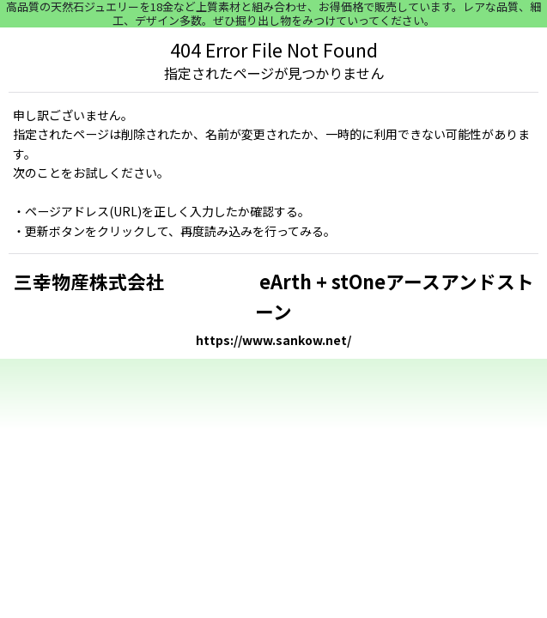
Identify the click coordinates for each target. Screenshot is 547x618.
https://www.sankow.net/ (273, 339)
